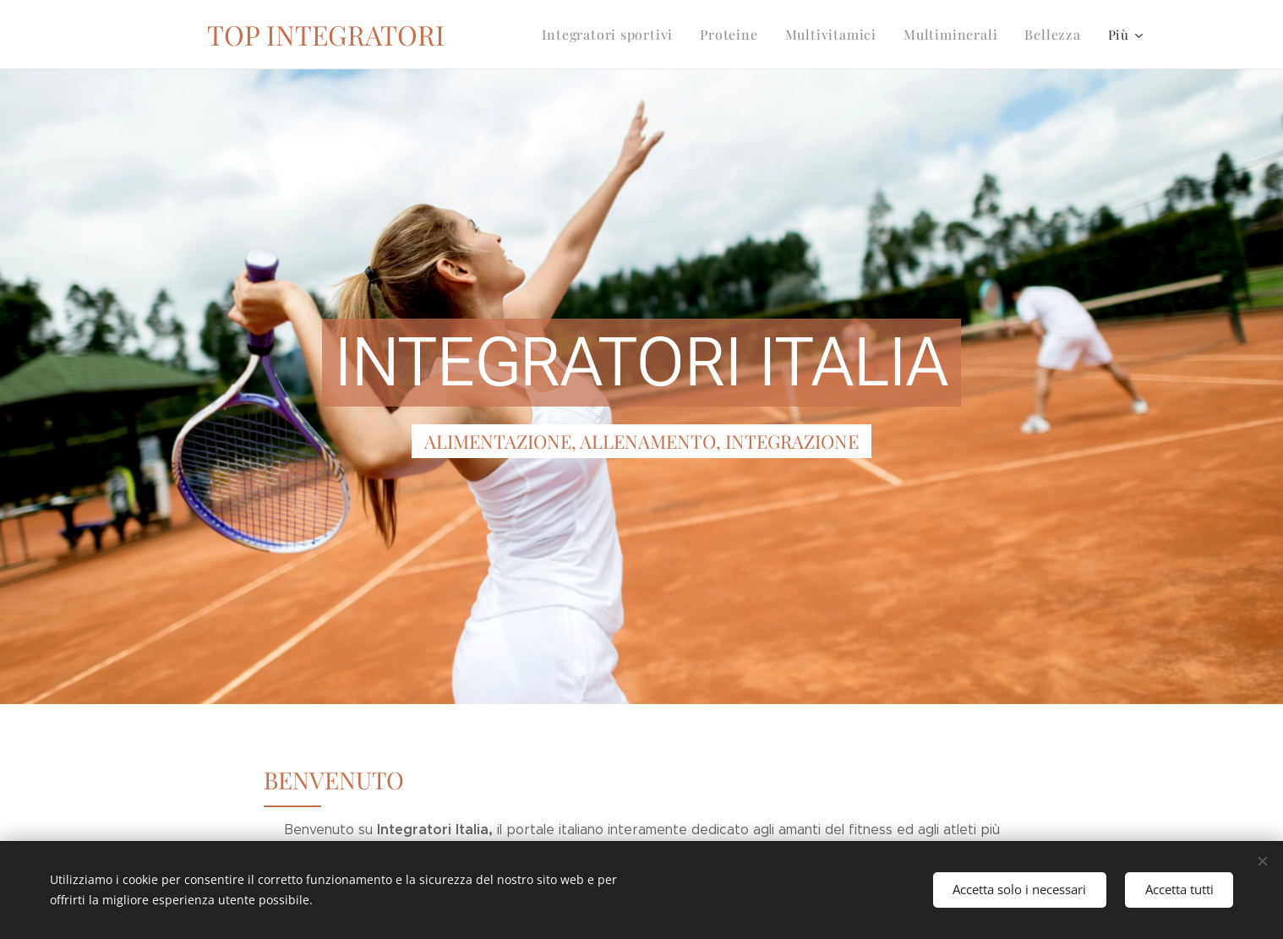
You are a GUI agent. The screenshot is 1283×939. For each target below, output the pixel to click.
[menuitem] (632, 35)
